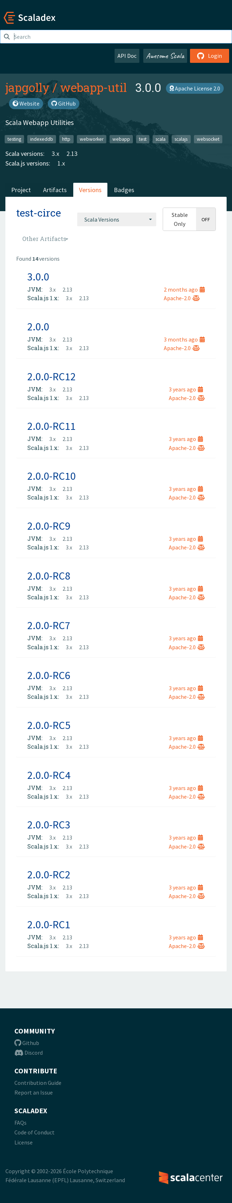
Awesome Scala (165, 55)
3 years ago (186, 389)
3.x (55, 153)
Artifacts (55, 190)
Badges (124, 190)
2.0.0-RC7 (48, 625)
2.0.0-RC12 (51, 376)
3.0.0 (38, 276)
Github (26, 1042)
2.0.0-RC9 (48, 526)
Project (21, 190)
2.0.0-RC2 (48, 874)
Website (26, 103)
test (143, 139)
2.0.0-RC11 (51, 426)
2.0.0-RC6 (48, 675)
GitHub (63, 103)
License (23, 1142)
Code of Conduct (34, 1132)
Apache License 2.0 (195, 88)
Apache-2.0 (182, 298)
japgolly (27, 87)
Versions (90, 190)
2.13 (72, 153)
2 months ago (184, 289)
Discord (28, 1052)
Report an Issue (33, 1092)
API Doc (126, 55)
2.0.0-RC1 (48, 924)
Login (209, 55)
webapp (121, 139)
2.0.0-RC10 (51, 476)
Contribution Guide (37, 1082)
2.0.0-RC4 (48, 775)
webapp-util (93, 87)
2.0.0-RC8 (48, 575)
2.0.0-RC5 (48, 725)
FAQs (20, 1122)
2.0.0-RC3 (48, 824)
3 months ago (184, 339)
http (66, 139)
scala (161, 139)
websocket (208, 139)
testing (14, 139)
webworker (91, 139)
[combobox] (116, 219)
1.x (61, 163)
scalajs (181, 139)
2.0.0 (38, 326)
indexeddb (41, 139)
